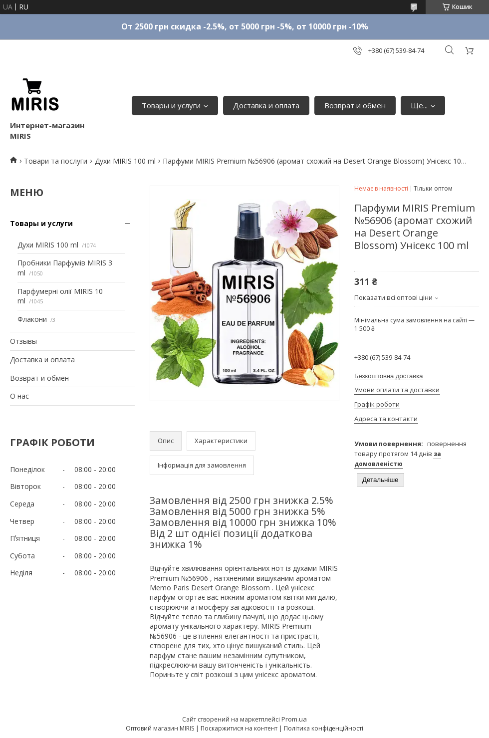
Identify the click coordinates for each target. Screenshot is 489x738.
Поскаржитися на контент (239, 728)
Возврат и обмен (355, 105)
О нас (19, 396)
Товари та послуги (55, 161)
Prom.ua (294, 719)
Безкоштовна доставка (388, 376)
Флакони (32, 319)
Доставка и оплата (266, 105)
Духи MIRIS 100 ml (125, 161)
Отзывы (23, 341)
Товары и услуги (171, 105)
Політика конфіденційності (323, 728)
